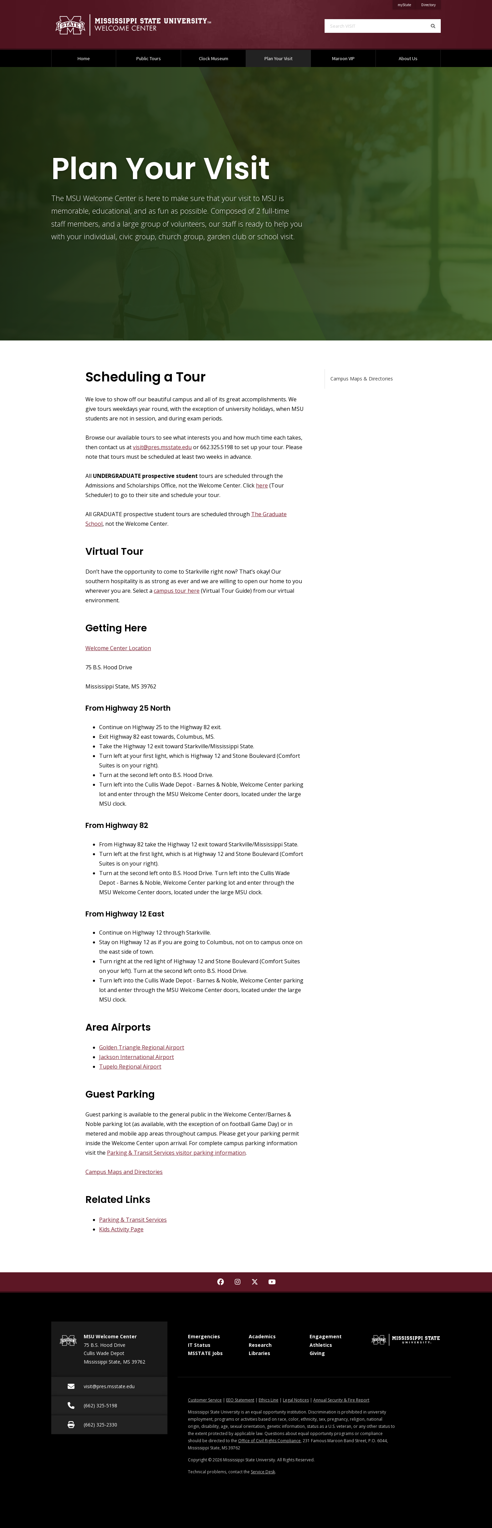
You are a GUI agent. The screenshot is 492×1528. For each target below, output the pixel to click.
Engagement (326, 1336)
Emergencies (204, 1336)
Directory (431, 3)
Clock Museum (213, 58)
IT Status (199, 1345)
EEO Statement (240, 1400)
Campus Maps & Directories (361, 378)
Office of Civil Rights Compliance (269, 1441)
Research (260, 1345)
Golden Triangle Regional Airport (141, 1047)
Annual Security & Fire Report (341, 1400)
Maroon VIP (343, 58)
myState (407, 3)
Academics (262, 1336)
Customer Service (205, 1400)
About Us (408, 58)
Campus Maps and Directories (124, 1172)
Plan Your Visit (287, 56)
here (262, 485)
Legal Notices (296, 1400)
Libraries (259, 1353)
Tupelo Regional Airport (130, 1066)
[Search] (433, 26)
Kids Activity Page (121, 1229)
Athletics (321, 1345)
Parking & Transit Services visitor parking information (176, 1152)
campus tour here (177, 590)
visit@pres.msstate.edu (162, 447)
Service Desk (263, 1472)
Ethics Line (268, 1400)
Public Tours (148, 58)
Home (84, 58)
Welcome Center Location (118, 648)
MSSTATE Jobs (205, 1353)
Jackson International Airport (136, 1057)
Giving (317, 1353)
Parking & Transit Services (133, 1219)
